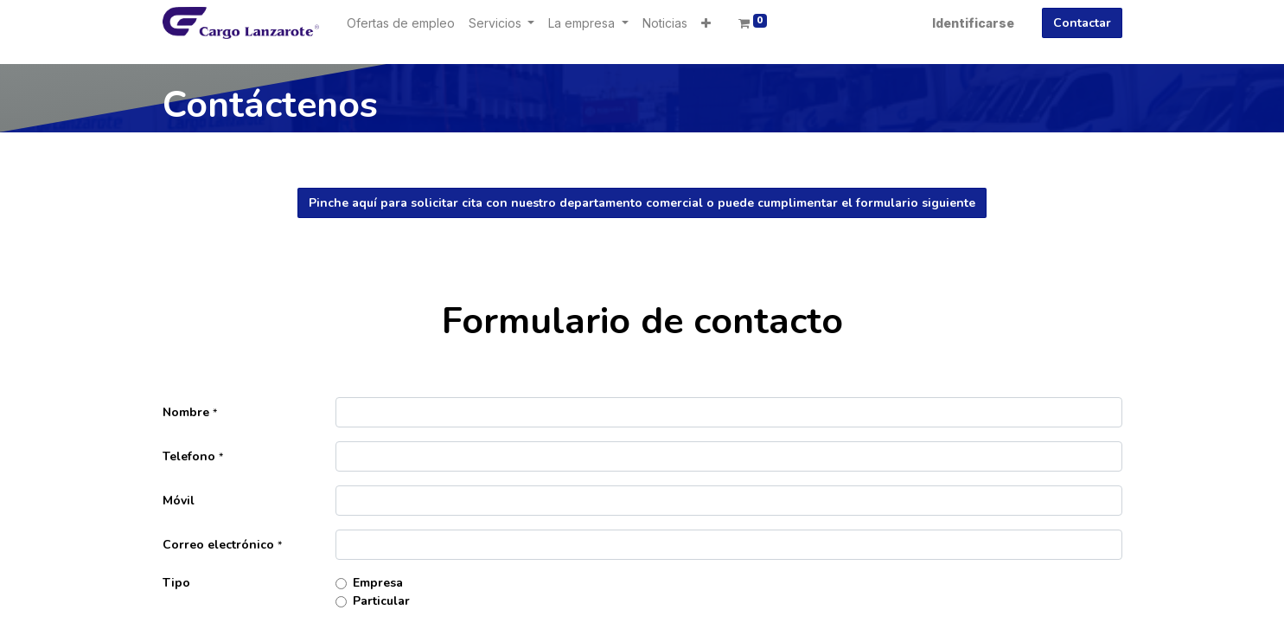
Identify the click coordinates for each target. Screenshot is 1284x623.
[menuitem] (401, 23)
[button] (706, 23)
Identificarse (973, 23)
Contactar (1082, 23)
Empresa (378, 583)
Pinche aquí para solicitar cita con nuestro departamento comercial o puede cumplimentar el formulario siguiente (642, 203)
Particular (381, 601)
